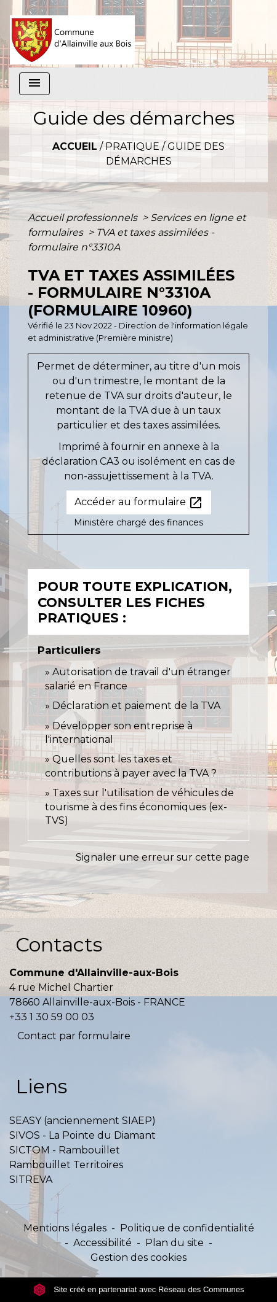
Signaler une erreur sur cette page (162, 857)
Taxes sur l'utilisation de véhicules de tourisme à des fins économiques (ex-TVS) (139, 806)
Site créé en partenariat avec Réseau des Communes (138, 1289)
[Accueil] (72, 33)
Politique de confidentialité (187, 1228)
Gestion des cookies (138, 1257)
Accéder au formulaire (138, 502)
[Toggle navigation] (34, 83)
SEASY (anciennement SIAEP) (82, 1120)
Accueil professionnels (84, 217)
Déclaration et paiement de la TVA (136, 705)
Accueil (74, 146)
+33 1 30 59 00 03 (51, 1017)
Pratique (132, 146)
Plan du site (174, 1243)
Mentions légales (64, 1228)
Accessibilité (102, 1243)
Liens (41, 1086)
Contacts (58, 944)
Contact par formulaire (73, 1036)
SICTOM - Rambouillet (64, 1150)
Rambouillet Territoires (66, 1165)
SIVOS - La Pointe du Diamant (82, 1135)
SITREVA (30, 1179)
